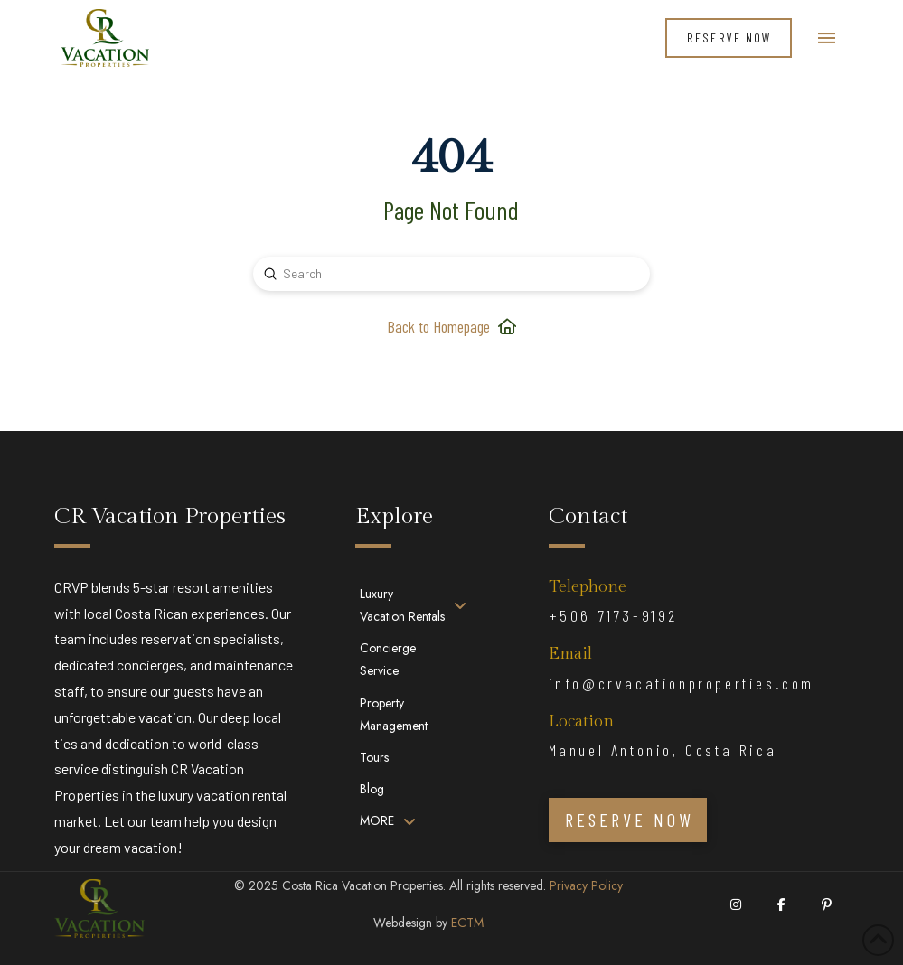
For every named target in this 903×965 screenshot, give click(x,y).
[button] (826, 38)
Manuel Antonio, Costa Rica (663, 750)
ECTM (467, 922)
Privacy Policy (586, 885)
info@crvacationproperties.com (681, 683)
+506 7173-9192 (613, 615)
